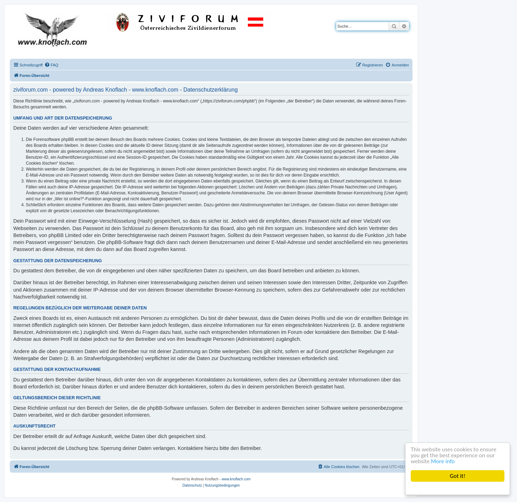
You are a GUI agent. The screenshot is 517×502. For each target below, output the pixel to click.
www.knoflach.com (236, 479)
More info (443, 461)
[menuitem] (51, 65)
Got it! (457, 476)
